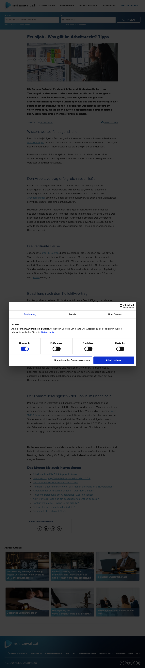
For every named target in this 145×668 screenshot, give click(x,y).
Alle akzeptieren (113, 360)
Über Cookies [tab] (114, 314)
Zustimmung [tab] (30, 314)
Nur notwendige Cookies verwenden (72, 360)
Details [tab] (72, 314)
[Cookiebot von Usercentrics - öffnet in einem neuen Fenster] (121, 306)
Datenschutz (47, 332)
